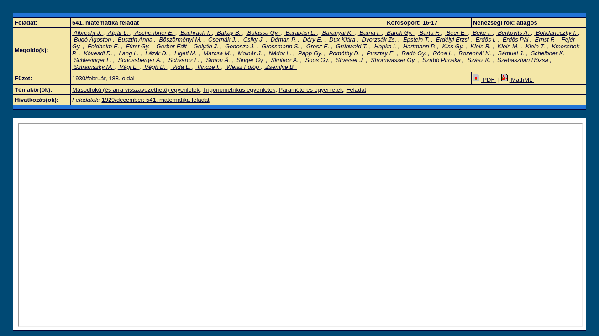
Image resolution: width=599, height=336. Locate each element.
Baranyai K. (337, 32)
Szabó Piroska (441, 60)
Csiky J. (254, 39)
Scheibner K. (548, 53)
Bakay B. (228, 32)
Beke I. (482, 32)
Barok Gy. (400, 32)
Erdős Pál (515, 39)
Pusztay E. (380, 53)
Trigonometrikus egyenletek (239, 89)
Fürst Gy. (138, 46)
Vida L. (181, 66)
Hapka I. (385, 46)
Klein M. (508, 46)
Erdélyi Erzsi (452, 39)
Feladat (356, 89)
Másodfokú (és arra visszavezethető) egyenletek (136, 89)
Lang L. (129, 53)
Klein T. (535, 46)
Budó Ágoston (92, 39)
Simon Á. (217, 60)
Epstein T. (416, 39)
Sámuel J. (511, 53)
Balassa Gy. (263, 32)
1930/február (88, 78)
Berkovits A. (513, 32)
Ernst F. (545, 39)
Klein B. (481, 46)
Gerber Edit (172, 46)
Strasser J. (350, 60)
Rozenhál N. (475, 53)
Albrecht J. (87, 32)
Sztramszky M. (93, 66)
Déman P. (283, 39)
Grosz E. (318, 46)
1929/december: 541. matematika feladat (155, 99)
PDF (484, 79)
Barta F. (429, 32)
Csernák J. (222, 39)
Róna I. (442, 53)
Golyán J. (206, 46)
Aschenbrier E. (154, 32)
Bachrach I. (195, 32)
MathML (517, 79)
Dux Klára (342, 39)
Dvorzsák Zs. (379, 39)
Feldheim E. (103, 46)
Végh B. (155, 66)
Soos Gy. (317, 60)
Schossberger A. (139, 60)
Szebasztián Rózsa (523, 60)
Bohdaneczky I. (556, 32)
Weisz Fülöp (243, 66)
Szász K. (479, 60)
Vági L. (129, 66)
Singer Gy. (250, 60)
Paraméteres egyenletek (310, 89)
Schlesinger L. (92, 60)
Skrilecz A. (284, 60)
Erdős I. (486, 39)
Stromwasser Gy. (393, 60)
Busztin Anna (135, 39)
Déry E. (313, 39)
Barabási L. (300, 32)
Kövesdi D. (98, 53)
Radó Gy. (414, 53)
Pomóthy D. (344, 53)
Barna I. (370, 32)
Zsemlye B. (280, 66)
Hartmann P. (419, 46)
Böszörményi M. (180, 39)
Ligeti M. (185, 53)
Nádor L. (280, 53)
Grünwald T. (351, 46)
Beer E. (456, 32)
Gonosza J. (240, 46)
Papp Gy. (310, 53)
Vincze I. (208, 66)
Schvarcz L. (184, 60)
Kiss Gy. (453, 46)
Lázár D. (156, 53)
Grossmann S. (280, 46)
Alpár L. (118, 32)
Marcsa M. (217, 53)
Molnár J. (250, 53)
